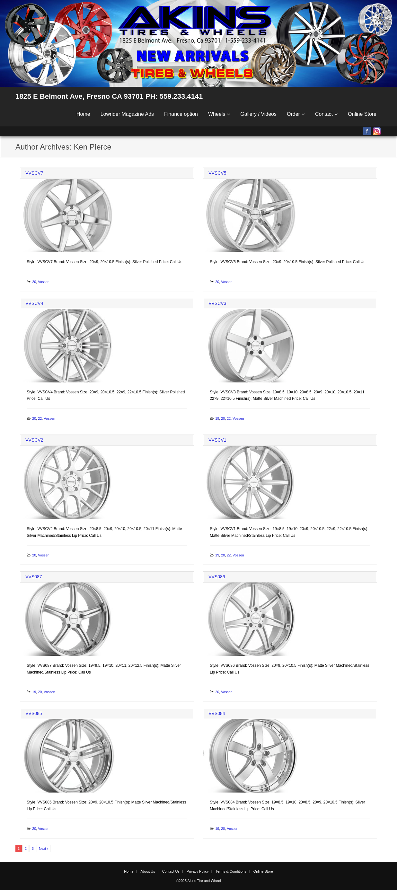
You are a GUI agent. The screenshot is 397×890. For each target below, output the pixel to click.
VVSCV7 (34, 173)
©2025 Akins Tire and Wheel (198, 881)
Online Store (362, 114)
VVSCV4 (34, 303)
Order (293, 114)
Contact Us (171, 871)
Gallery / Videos (258, 114)
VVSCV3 (217, 303)
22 (40, 418)
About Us (147, 871)
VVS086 (216, 576)
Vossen (43, 282)
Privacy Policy (197, 871)
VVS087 (33, 576)
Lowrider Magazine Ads (127, 114)
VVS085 (33, 713)
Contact (324, 114)
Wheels (216, 114)
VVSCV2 (34, 440)
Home (83, 114)
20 (34, 282)
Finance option (181, 114)
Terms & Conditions (231, 871)
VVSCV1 (217, 440)
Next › (43, 848)
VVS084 (216, 713)
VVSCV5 (217, 173)
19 (217, 418)
